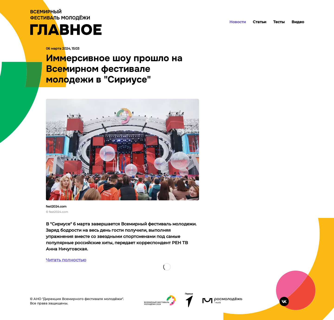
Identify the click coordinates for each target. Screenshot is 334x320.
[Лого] (66, 22)
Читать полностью (66, 259)
